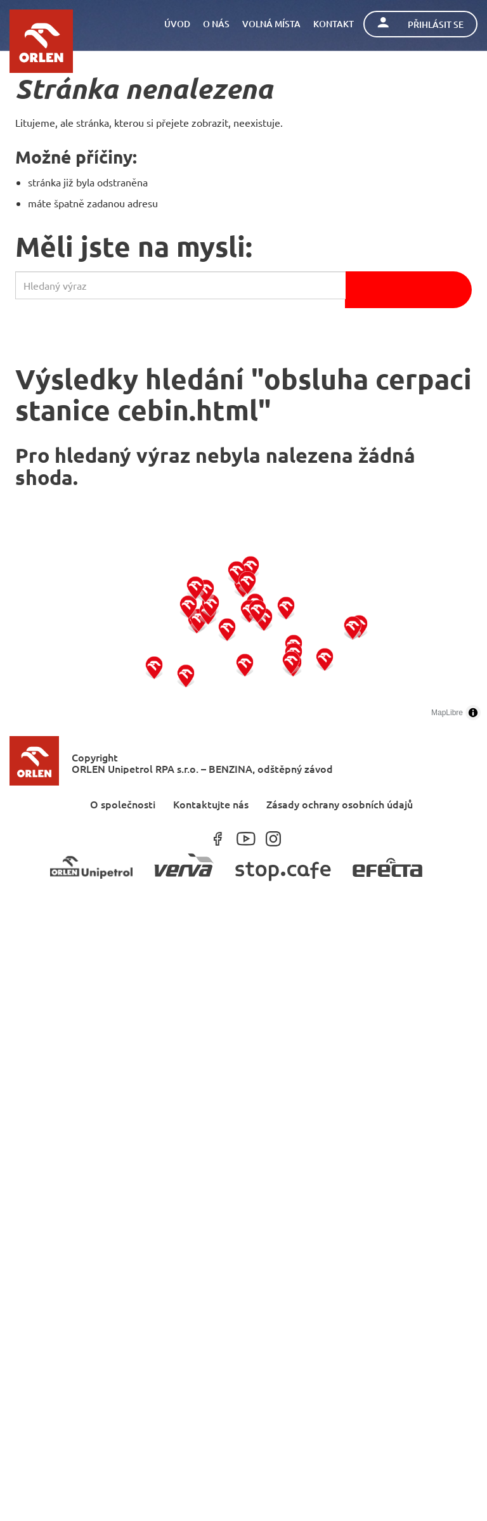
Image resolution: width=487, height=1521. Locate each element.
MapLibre (447, 712)
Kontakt (333, 24)
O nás (216, 24)
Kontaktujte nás (211, 803)
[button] (154, 667)
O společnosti (122, 803)
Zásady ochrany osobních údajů (339, 803)
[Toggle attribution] (473, 712)
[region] (243, 631)
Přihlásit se (420, 23)
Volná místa (271, 24)
